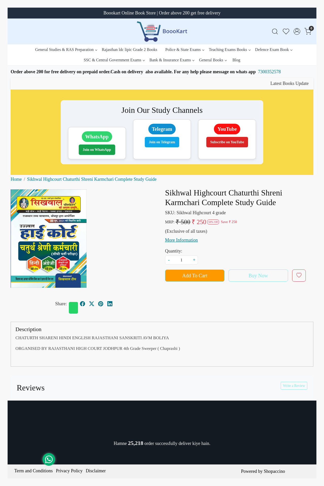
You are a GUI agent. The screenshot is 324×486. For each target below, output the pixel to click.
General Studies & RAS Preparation (66, 49)
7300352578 (269, 71)
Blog (236, 60)
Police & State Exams (184, 49)
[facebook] (82, 304)
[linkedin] (109, 304)
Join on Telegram (162, 142)
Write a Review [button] (294, 386)
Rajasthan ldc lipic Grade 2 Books (129, 49)
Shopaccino (274, 471)
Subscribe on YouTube (227, 142)
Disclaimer (96, 470)
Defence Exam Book (273, 49)
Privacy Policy (69, 470)
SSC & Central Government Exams (114, 60)
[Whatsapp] (73, 308)
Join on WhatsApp (97, 150)
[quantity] (181, 260)
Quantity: (173, 251)
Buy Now (258, 275)
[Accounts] (297, 31)
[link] (274, 31)
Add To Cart (194, 275)
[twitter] (91, 304)
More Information (181, 240)
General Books (213, 60)
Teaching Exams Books (229, 49)
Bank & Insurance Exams (171, 60)
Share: (61, 303)
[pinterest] (100, 304)
